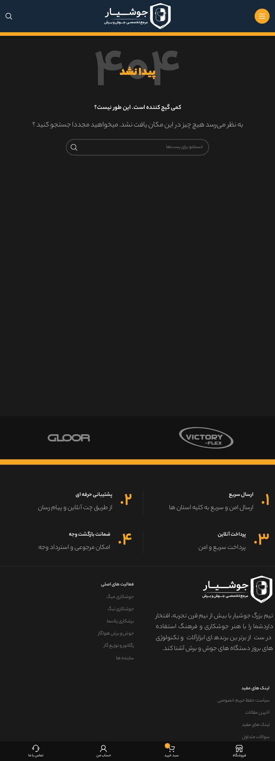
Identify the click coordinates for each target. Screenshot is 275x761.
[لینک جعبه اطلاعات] (206, 502)
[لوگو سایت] (137, 16)
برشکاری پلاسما (120, 621)
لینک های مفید (255, 688)
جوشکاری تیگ (120, 609)
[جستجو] (9, 16)
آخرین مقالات (257, 713)
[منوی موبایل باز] (262, 16)
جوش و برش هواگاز (116, 633)
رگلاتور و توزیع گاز (119, 646)
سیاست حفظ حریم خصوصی (243, 700)
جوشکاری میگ (120, 597)
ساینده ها (125, 658)
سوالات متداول (256, 737)
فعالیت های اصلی (117, 584)
